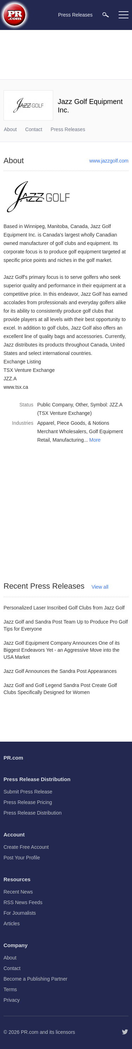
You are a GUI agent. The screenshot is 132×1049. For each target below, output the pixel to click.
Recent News (18, 892)
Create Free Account (26, 847)
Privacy (12, 1000)
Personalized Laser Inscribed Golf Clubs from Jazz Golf (64, 608)
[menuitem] (105, 15)
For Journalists (20, 913)
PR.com (29, 1032)
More (95, 440)
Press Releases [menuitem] (75, 15)
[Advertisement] (67, 54)
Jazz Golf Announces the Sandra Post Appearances (60, 671)
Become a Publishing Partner (35, 979)
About (10, 129)
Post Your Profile (22, 857)
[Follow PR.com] (124, 1032)
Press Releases (68, 129)
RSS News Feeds (23, 902)
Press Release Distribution (33, 813)
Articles (12, 923)
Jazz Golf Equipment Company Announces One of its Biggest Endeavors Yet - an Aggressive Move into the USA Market (62, 650)
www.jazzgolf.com (108, 161)
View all (100, 587)
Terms (10, 989)
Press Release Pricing (28, 802)
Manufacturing (68, 440)
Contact (33, 129)
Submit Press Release (28, 792)
